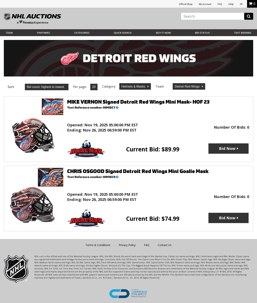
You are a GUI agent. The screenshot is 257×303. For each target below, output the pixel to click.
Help (231, 4)
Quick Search (123, 32)
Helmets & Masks (133, 86)
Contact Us (165, 245)
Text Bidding (242, 32)
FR (241, 4)
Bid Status (202, 32)
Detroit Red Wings (187, 86)
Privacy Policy (127, 245)
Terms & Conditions (97, 245)
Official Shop (186, 4)
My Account (205, 4)
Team (9, 32)
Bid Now (227, 148)
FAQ (220, 4)
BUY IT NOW (163, 32)
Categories (81, 32)
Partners (43, 32)
